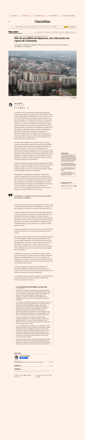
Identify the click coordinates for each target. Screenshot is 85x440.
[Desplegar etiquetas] (52, 371)
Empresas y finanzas (19, 26)
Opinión (50, 26)
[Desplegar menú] (9, 21)
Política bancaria (47, 371)
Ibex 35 (12, 15)
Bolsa (36, 32)
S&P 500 (24, 15)
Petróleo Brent (37, 15)
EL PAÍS (54, 26)
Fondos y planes (39, 26)
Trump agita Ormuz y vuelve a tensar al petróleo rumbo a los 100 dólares (68, 169)
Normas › (51, 365)
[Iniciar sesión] (73, 27)
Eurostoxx (66, 188)
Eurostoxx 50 (51, 15)
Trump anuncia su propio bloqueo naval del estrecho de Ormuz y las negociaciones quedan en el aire (68, 164)
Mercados (25, 26)
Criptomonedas (67, 32)
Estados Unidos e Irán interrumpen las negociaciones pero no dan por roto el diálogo (68, 173)
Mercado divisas (41, 32)
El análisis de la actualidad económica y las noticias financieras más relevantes (29, 362)
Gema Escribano (18, 103)
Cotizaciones (33, 26)
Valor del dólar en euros (67, 15)
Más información (17, 376)
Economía (29, 26)
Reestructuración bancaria (35, 371)
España (41, 371)
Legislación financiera (18, 371)
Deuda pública (61, 32)
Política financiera (26, 371)
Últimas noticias (45, 26)
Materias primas (55, 32)
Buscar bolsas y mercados (66, 182)
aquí (39, 376)
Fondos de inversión (48, 32)
